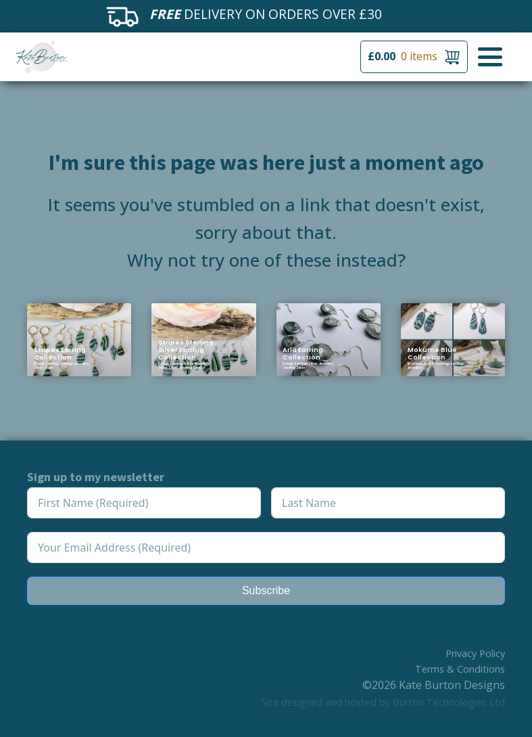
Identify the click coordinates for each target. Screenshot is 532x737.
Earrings (66, 364)
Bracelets (415, 364)
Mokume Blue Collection (432, 353)
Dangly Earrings (46, 364)
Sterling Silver (190, 368)
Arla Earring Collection (303, 353)
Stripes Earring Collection (60, 353)
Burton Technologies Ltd (449, 702)
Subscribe (266, 590)
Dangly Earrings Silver (175, 364)
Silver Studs (43, 368)
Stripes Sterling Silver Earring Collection (186, 349)
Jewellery (81, 364)
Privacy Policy (475, 653)
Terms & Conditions (460, 669)
